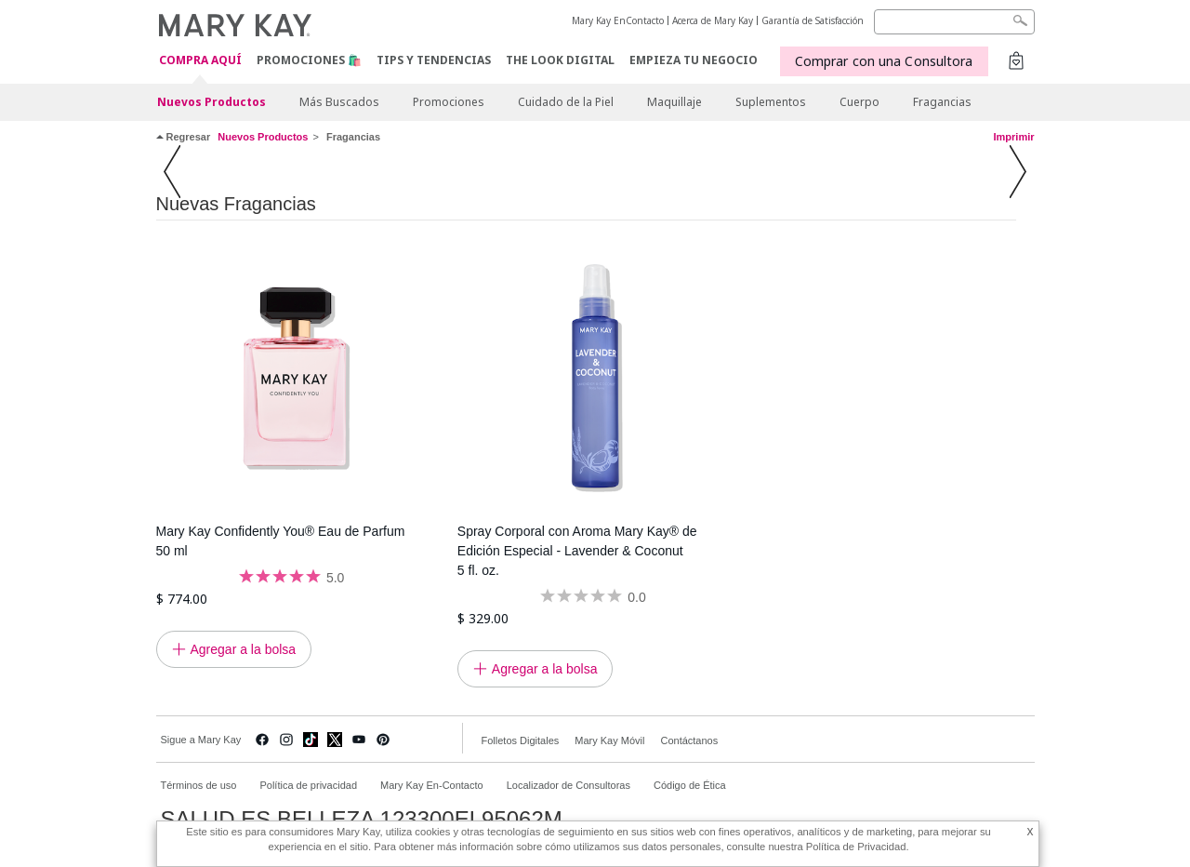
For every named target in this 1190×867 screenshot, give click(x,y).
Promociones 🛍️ (309, 60)
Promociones (448, 102)
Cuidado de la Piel (566, 102)
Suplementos (770, 102)
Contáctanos (689, 740)
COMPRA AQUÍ (200, 61)
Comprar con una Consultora (884, 61)
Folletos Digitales (521, 740)
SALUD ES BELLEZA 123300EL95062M (361, 819)
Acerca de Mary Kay (712, 20)
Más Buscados (339, 102)
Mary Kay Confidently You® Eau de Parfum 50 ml (280, 541)
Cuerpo (859, 102)
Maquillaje (674, 102)
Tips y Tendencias (434, 60)
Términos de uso (199, 785)
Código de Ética (690, 785)
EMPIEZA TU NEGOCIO (693, 60)
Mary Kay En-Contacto (431, 785)
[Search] (954, 21)
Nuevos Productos (211, 102)
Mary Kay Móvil (609, 740)
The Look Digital (560, 60)
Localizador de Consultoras (568, 785)
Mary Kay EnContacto (618, 20)
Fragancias (942, 102)
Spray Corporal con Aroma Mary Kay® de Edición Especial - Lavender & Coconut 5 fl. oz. (577, 551)
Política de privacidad (308, 785)
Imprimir (1013, 136)
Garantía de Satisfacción (812, 20)
